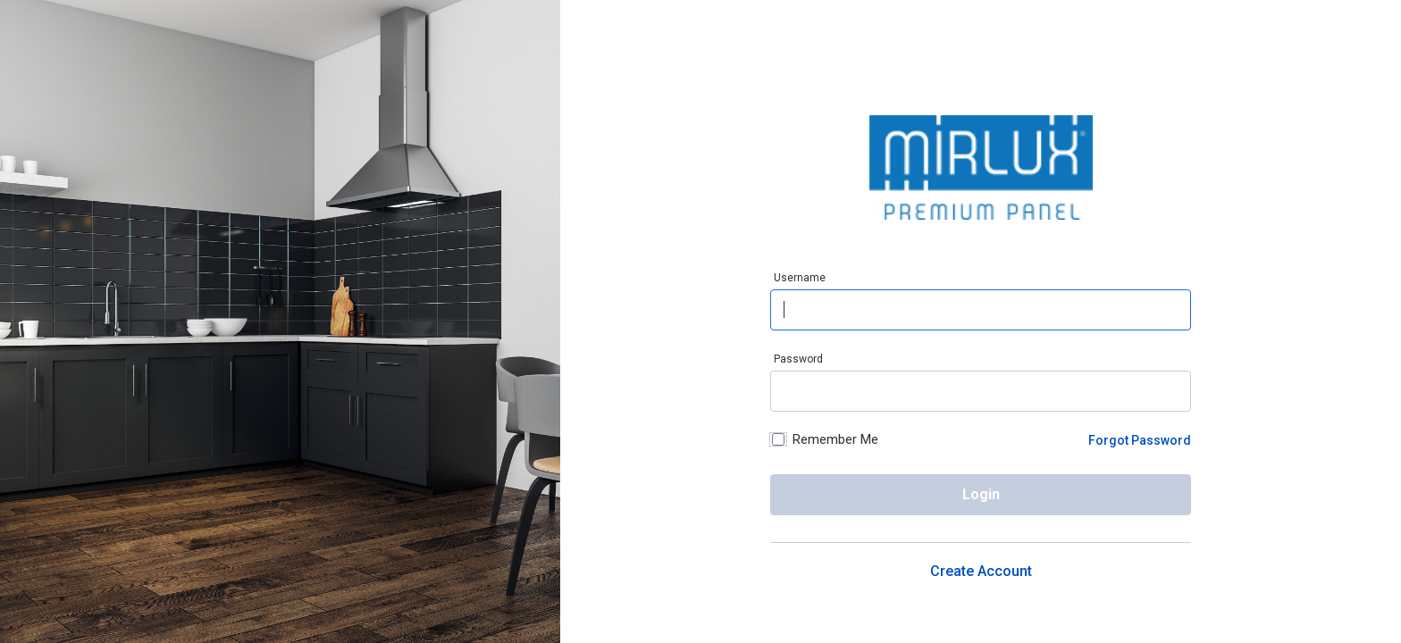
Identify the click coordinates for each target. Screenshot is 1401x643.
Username (800, 277)
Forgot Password (1139, 440)
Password (798, 359)
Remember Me (824, 440)
